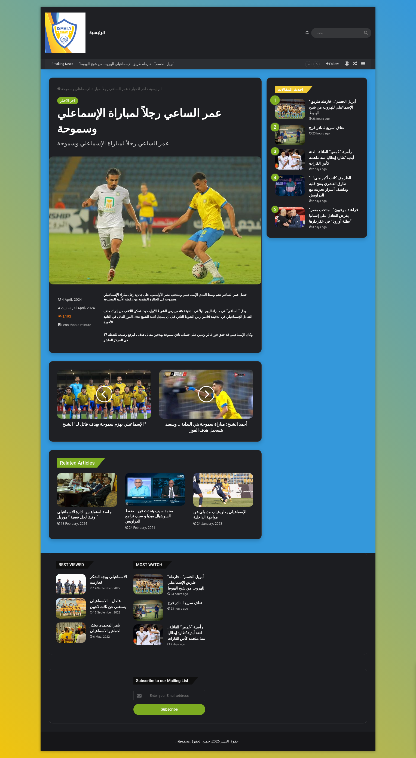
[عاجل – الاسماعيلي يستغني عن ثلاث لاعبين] (71, 608)
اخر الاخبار (138, 89)
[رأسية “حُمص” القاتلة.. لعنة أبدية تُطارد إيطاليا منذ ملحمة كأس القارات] (290, 159)
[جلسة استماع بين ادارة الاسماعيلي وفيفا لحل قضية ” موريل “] (87, 490)
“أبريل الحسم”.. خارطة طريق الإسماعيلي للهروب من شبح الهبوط (127, 64)
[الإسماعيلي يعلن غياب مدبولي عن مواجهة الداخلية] (223, 490)
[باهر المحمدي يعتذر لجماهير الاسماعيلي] (71, 632)
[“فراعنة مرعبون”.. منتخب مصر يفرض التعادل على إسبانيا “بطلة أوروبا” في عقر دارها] (290, 217)
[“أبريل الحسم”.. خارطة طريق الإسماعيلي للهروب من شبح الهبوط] (290, 109)
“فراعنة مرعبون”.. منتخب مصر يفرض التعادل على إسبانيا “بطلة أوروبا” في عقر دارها (333, 215)
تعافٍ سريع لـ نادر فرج (326, 127)
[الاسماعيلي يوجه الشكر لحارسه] (71, 584)
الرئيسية (97, 32)
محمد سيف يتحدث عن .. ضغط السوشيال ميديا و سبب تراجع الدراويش (149, 516)
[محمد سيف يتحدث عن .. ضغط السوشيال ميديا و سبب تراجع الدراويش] (155, 489)
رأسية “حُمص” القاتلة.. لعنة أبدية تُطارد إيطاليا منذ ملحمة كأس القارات (331, 157)
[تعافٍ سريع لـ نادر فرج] (290, 135)
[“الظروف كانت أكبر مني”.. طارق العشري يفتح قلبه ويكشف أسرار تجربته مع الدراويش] (290, 185)
